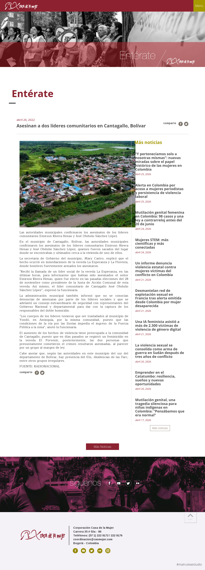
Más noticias (160, 428)
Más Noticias (102, 447)
